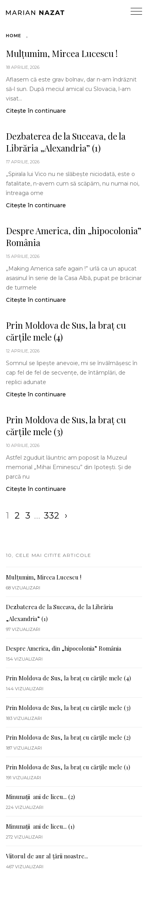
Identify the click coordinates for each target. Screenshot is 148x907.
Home (13, 35)
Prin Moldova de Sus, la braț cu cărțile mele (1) (68, 767)
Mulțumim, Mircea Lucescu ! (62, 53)
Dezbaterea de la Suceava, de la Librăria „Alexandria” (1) (66, 142)
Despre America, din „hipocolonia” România (73, 236)
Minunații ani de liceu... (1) (40, 826)
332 (51, 515)
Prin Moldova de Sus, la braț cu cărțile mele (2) (68, 737)
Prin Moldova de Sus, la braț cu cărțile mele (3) (66, 425)
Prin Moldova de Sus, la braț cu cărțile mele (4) (66, 331)
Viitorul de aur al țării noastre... (47, 856)
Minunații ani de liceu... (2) (40, 797)
